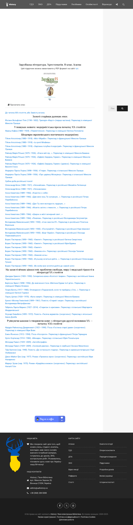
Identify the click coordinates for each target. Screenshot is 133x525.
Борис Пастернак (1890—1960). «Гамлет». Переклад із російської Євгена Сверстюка (43, 239)
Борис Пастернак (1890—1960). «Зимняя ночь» (26, 255)
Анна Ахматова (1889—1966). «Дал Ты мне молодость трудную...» (35, 204)
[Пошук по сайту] (123, 4)
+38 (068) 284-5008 (38, 493)
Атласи (71, 444)
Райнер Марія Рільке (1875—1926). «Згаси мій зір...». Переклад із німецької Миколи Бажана (47, 153)
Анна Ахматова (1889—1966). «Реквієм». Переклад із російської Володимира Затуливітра (46, 218)
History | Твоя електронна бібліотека (66, 514)
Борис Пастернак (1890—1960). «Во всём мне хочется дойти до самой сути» (40, 266)
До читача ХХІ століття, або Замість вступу (25, 113)
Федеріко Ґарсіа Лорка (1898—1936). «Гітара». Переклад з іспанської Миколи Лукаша (44, 170)
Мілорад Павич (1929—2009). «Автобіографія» (26, 342)
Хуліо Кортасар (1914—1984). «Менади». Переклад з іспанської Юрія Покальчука (42, 338)
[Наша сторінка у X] (66, 505)
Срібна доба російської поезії (18, 181)
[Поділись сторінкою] (117, 4)
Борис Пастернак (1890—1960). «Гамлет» (23, 247)
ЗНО (70, 463)
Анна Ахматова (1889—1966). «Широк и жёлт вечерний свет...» (33, 214)
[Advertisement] (50, 40)
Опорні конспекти (107, 450)
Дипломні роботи (66, 520)
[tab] (50, 105)
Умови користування (47, 517)
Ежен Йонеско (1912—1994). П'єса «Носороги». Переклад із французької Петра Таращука (46, 334)
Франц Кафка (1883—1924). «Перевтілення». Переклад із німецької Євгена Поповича (44, 131)
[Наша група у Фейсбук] (59, 505)
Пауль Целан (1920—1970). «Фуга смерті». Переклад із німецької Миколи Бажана (42, 297)
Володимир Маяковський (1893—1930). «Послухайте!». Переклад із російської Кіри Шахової (47, 229)
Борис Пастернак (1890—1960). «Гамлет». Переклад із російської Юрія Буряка (40, 243)
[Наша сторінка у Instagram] (73, 505)
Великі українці (106, 476)
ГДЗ (70, 450)
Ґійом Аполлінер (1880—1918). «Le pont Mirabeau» (27, 142)
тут (77, 68)
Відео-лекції (73, 470)
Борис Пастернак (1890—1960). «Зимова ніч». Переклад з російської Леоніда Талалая (44, 251)
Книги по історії (106, 444)
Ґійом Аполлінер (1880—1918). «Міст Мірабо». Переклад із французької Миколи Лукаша (45, 138)
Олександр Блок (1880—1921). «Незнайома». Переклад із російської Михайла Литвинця (45, 185)
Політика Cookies (88, 517)
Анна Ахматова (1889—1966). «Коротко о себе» (26, 193)
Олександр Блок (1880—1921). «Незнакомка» (25, 189)
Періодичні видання (108, 457)
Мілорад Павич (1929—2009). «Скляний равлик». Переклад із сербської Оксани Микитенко (47, 346)
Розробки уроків (107, 470)
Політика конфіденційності (68, 517)
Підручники (104, 463)
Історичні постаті (107, 482)
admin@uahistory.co (39, 488)
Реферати (72, 476)
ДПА (70, 457)
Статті (71, 482)
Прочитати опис (16, 105)
